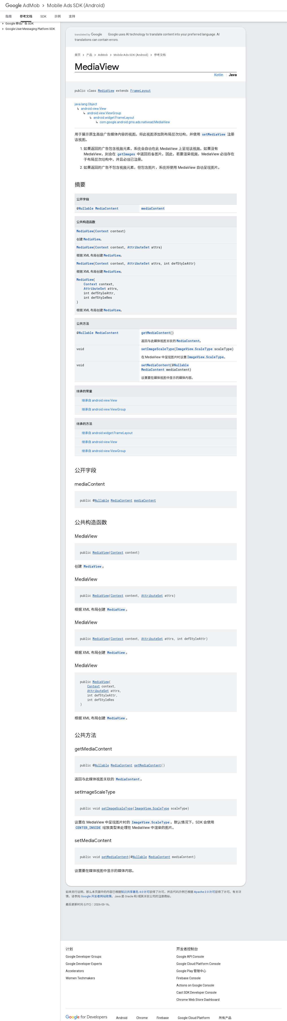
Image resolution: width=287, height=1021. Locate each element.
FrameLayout (140, 90)
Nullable (86, 208)
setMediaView (213, 134)
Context (102, 231)
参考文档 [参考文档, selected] (26, 16)
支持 (72, 16)
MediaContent (106, 208)
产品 (89, 55)
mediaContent (153, 208)
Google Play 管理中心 (191, 971)
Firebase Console (188, 978)
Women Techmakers (80, 978)
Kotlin (218, 75)
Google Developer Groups (83, 956)
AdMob (22, 5)
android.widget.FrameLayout (113, 117)
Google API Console (190, 956)
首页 (77, 55)
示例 (57, 16)
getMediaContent (155, 333)
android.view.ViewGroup (104, 113)
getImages (126, 154)
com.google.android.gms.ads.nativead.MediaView (135, 122)
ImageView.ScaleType (194, 349)
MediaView (106, 90)
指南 (8, 16)
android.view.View (93, 108)
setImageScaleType (157, 349)
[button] (29, 23)
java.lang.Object (86, 104)
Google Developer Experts (84, 964)
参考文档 (160, 55)
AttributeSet (138, 247)
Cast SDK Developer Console (196, 992)
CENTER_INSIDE (88, 828)
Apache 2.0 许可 (204, 892)
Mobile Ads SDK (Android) (76, 5)
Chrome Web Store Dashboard (198, 999)
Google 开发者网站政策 (96, 896)
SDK (43, 16)
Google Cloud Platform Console (198, 964)
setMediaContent (155, 365)
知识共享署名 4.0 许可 (135, 892)
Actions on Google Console (195, 985)
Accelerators (75, 971)
